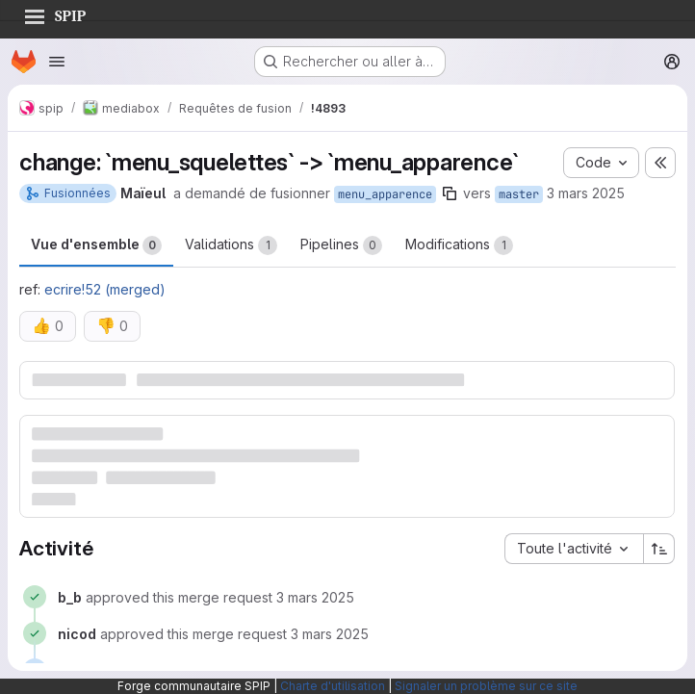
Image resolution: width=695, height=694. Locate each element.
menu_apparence (385, 194)
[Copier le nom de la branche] (449, 193)
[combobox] (573, 548)
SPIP (55, 13)
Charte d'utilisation (332, 686)
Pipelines (341, 245)
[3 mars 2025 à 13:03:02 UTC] (330, 634)
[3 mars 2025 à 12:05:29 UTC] (315, 597)
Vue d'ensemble (96, 245)
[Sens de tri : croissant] (659, 548)
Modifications (459, 245)
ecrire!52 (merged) (105, 289)
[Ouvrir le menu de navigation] (56, 61)
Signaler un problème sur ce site (486, 686)
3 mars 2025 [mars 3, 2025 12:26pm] (586, 193)
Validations (231, 245)
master (519, 194)
